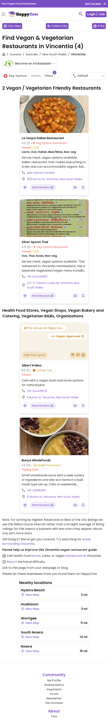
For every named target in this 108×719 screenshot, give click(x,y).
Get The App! (93, 3)
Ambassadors (54, 685)
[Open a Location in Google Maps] (25, 187)
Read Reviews (43, 187)
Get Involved (54, 703)
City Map (12, 26)
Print (99, 26)
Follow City (57, 26)
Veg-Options (15, 76)
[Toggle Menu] (3, 14)
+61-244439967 (37, 276)
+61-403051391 (36, 490)
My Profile (54, 680)
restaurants (74, 556)
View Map (30, 595)
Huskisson (30, 604)
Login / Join (96, 14)
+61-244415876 (37, 391)
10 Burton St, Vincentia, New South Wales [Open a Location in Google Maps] (53, 497)
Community (54, 674)
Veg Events (54, 689)
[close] (104, 3)
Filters (50, 75)
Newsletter (54, 698)
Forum (54, 694)
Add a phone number (41, 173)
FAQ (54, 716)
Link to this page (14, 568)
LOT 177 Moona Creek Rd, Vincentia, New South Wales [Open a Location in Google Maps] (53, 285)
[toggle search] (80, 14)
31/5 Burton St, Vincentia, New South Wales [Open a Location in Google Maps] (54, 179)
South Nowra (32, 632)
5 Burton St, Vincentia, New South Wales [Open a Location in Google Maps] (53, 397)
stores (36, 556)
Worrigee (29, 618)
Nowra (26, 646)
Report (12, 562)
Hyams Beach (33, 590)
